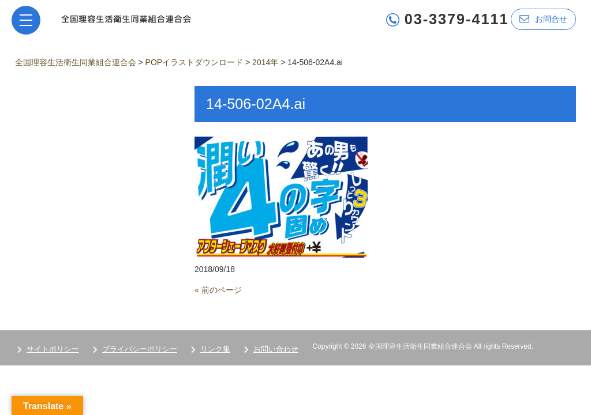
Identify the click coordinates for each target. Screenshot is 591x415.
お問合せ (543, 19)
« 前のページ (218, 290)
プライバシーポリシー (139, 349)
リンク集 (215, 349)
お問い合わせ (275, 349)
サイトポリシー (53, 349)
